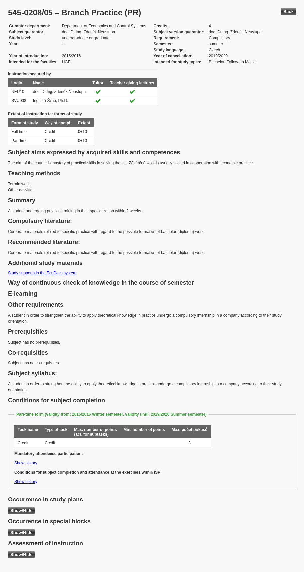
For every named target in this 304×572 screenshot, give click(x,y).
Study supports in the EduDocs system (42, 273)
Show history (25, 463)
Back (288, 11)
